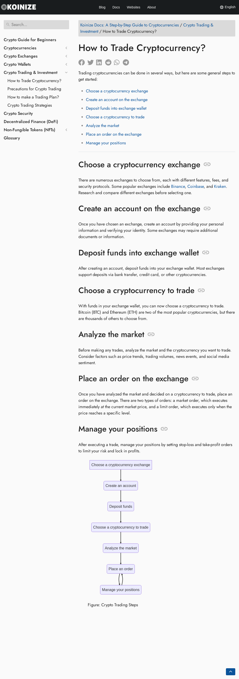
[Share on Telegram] (127, 61)
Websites (133, 7)
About (151, 7)
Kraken (220, 186)
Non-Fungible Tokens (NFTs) (29, 130)
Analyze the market (102, 126)
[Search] (36, 24)
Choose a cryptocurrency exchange (117, 91)
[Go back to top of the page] (230, 671)
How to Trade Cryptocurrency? (34, 81)
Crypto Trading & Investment (30, 72)
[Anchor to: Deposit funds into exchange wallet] (206, 252)
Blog (102, 7)
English (227, 7)
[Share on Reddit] (109, 61)
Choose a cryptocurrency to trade (115, 117)
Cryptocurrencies (20, 48)
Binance (178, 186)
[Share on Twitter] (91, 61)
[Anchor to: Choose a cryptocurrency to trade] (201, 290)
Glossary (12, 138)
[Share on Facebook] (82, 61)
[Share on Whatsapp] (118, 61)
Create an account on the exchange (117, 100)
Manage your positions (106, 143)
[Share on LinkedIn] (100, 61)
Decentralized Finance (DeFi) (31, 122)
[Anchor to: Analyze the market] (151, 334)
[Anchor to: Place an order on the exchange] (195, 379)
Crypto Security (18, 113)
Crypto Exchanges (21, 56)
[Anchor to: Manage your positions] (164, 429)
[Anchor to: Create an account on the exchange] (207, 208)
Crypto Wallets (17, 64)
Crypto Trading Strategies (29, 105)
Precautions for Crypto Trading (34, 89)
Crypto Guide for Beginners (30, 40)
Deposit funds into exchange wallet (116, 108)
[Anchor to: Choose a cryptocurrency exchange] (207, 164)
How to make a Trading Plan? (33, 97)
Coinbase (195, 186)
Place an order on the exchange (113, 134)
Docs (116, 7)
